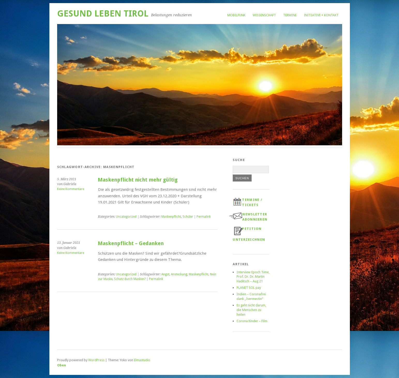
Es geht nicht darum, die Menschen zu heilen (251, 309)
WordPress (96, 360)
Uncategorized (126, 216)
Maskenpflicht (171, 216)
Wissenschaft (264, 15)
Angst (165, 274)
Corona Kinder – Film (252, 321)
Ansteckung (179, 274)
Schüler (188, 216)
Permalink (204, 216)
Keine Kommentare (70, 189)
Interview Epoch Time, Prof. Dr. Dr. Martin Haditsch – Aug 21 (253, 276)
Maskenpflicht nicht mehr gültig (138, 180)
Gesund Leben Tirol (102, 14)
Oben (61, 365)
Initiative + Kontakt (321, 15)
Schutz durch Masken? (130, 279)
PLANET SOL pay (249, 288)
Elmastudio (142, 360)
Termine (290, 15)
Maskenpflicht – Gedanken (131, 243)
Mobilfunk (236, 15)
